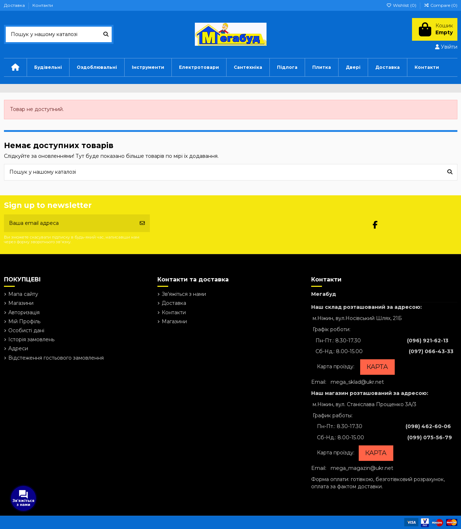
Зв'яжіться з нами (184, 294)
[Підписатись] (142, 223)
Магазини (20, 303)
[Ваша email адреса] (69, 223)
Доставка (15, 5)
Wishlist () (401, 5)
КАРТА (377, 367)
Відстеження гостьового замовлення (56, 358)
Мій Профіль (24, 321)
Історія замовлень (31, 339)
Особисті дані (26, 330)
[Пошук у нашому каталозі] (105, 34)
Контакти (42, 5)
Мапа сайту (23, 294)
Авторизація (24, 312)
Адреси (18, 348)
